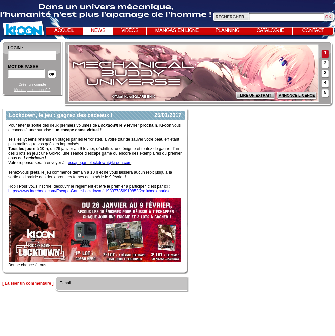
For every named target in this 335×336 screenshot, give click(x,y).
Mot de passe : (24, 66)
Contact (313, 30)
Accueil (64, 30)
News (98, 30)
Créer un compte (32, 84)
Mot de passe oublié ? (32, 90)
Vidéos (130, 30)
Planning (227, 30)
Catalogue (270, 30)
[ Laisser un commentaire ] (28, 283)
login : (15, 48)
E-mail (64, 283)
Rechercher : (231, 17)
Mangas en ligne (177, 30)
